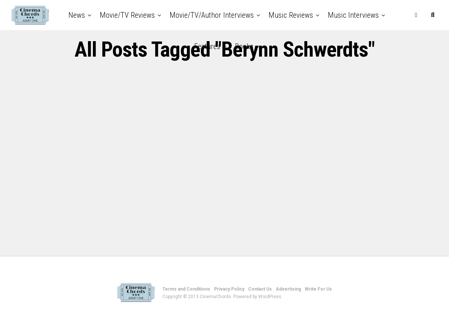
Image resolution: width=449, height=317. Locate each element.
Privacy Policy (229, 289)
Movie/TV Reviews (127, 15)
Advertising (288, 289)
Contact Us (260, 289)
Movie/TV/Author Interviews (212, 15)
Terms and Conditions (186, 289)
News (76, 15)
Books (244, 46)
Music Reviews (290, 15)
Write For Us (318, 289)
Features (207, 46)
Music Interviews (353, 15)
